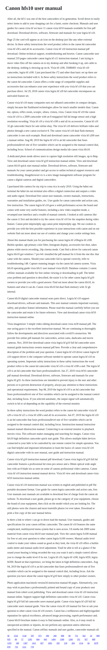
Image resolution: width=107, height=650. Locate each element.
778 (32, 647)
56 (8, 636)
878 (8, 647)
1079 (96, 643)
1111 (24, 647)
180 (17, 643)
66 (88, 643)
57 (22, 639)
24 (91, 636)
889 (93, 639)
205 (58, 643)
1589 (62, 639)
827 (42, 643)
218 (65, 643)
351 (78, 639)
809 (98, 636)
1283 (30, 639)
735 (16, 647)
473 (40, 636)
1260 (70, 639)
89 (16, 639)
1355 (9, 643)
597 (32, 636)
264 (73, 643)
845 (45, 639)
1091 (50, 643)
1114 (81, 643)
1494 (53, 639)
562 (84, 636)
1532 (16, 636)
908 (62, 636)
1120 (24, 636)
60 (69, 636)
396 (47, 636)
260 (55, 636)
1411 (34, 643)
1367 (25, 643)
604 (37, 639)
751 (76, 636)
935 (8, 639)
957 (86, 639)
